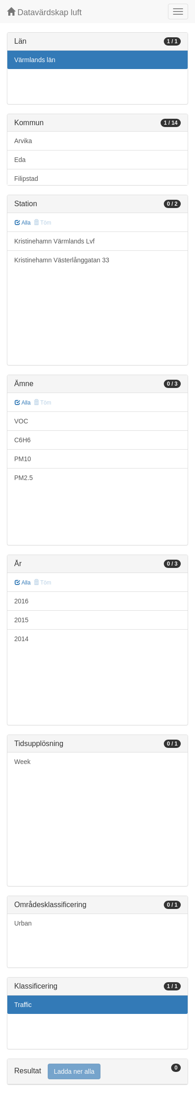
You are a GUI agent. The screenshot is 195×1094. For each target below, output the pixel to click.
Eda (20, 159)
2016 (21, 601)
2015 (21, 620)
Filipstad (26, 178)
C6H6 (22, 440)
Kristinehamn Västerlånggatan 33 (61, 260)
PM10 (22, 459)
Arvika (23, 141)
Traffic (23, 1004)
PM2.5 (23, 477)
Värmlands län (35, 60)
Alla (23, 223)
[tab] (97, 1071)
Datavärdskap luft (44, 12)
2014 (21, 639)
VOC (21, 421)
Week (22, 761)
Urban (23, 923)
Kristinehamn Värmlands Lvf (54, 241)
